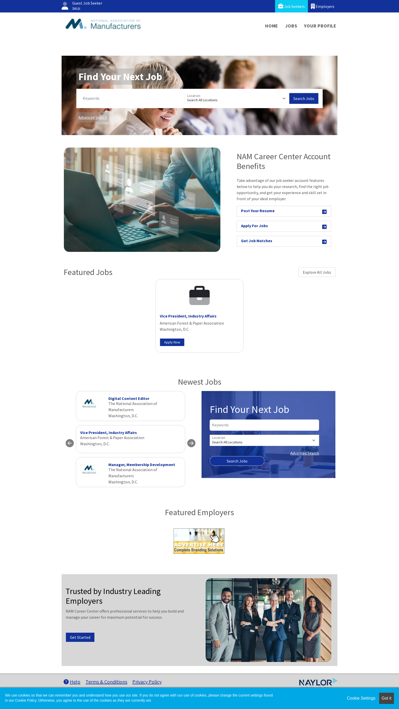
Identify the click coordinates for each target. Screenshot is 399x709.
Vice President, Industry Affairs (188, 316)
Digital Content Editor (128, 398)
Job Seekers (291, 6)
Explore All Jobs (317, 272)
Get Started (80, 637)
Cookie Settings (361, 698)
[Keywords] (132, 98)
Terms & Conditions (106, 681)
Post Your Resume (284, 211)
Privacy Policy (147, 681)
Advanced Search (92, 117)
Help (72, 681)
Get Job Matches (284, 241)
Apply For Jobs (284, 226)
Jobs (291, 26)
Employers (322, 6)
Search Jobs (303, 98)
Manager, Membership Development (141, 464)
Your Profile (320, 26)
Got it (386, 698)
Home (271, 26)
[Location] (237, 98)
